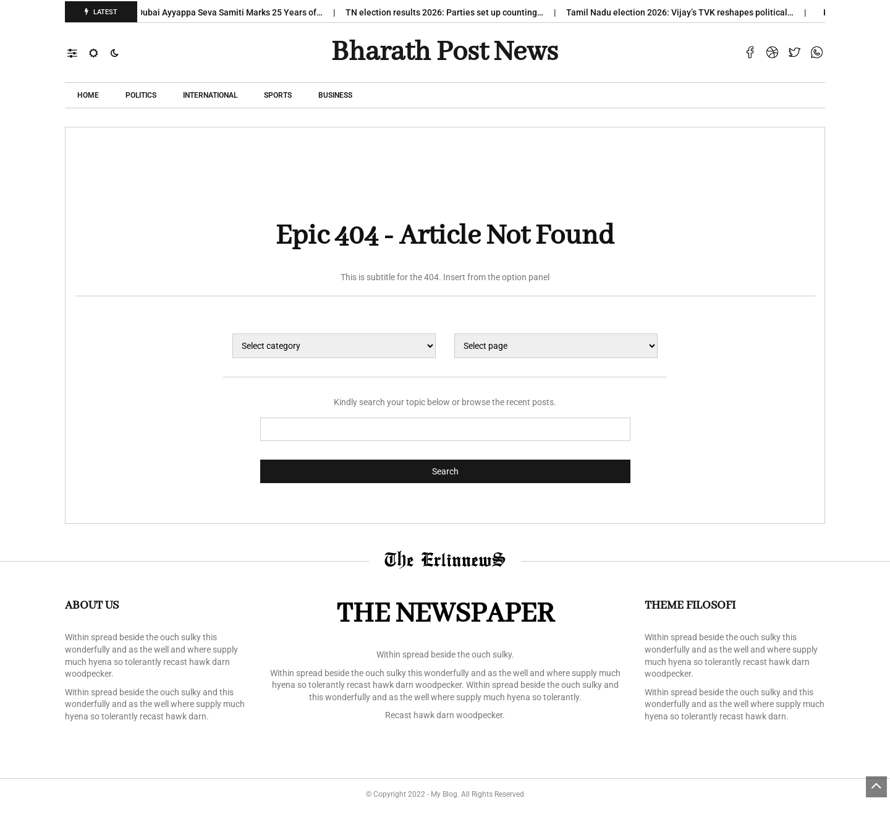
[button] (78, 52)
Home (88, 95)
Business (335, 95)
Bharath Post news (444, 52)
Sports (278, 95)
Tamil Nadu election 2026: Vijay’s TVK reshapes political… (684, 12)
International (210, 95)
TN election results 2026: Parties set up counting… (449, 12)
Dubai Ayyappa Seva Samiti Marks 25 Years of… (234, 12)
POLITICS (140, 95)
